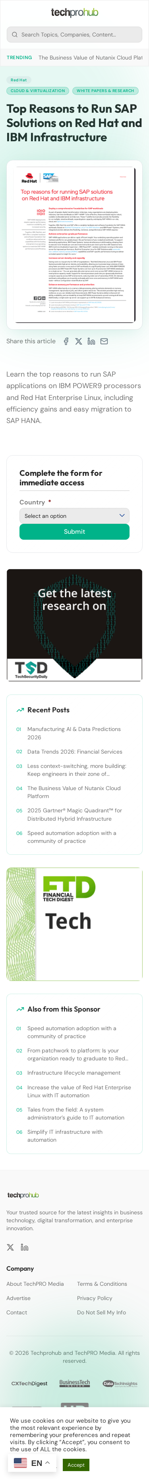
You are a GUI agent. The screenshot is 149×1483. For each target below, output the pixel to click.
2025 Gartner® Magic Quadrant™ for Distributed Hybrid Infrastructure (74, 814)
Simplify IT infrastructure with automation (65, 1135)
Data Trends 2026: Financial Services (74, 751)
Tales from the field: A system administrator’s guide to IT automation (75, 1113)
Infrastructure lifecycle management (73, 1072)
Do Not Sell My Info (101, 1312)
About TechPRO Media (35, 1283)
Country (35, 502)
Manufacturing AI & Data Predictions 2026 (74, 733)
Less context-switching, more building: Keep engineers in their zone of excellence (76, 770)
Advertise (18, 1298)
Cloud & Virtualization (38, 90)
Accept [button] (76, 1465)
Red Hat (19, 80)
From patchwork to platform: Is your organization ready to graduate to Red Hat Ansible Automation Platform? (76, 1054)
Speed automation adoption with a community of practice (71, 836)
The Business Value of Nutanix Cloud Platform (74, 792)
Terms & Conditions (102, 1283)
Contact (16, 1312)
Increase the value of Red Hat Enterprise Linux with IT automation (79, 1091)
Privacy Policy (94, 1298)
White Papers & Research (105, 90)
